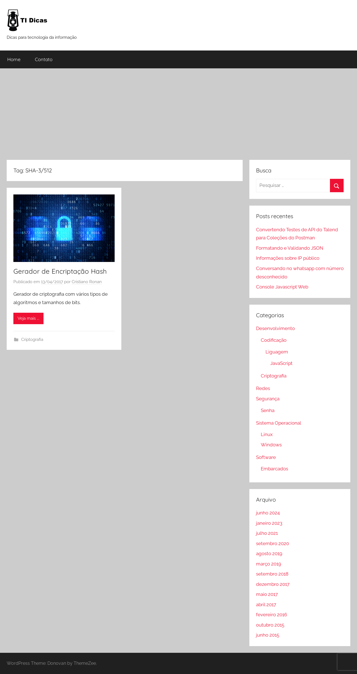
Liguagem (277, 352)
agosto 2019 (269, 553)
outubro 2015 (270, 625)
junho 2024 (268, 513)
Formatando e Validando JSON (289, 248)
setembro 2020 (272, 543)
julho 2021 (267, 533)
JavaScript (281, 363)
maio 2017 (267, 594)
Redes (263, 388)
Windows (271, 444)
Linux (267, 434)
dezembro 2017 (273, 584)
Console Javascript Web (282, 287)
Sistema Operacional (278, 423)
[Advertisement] (178, 114)
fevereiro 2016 (271, 614)
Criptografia (32, 339)
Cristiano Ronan (87, 281)
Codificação (273, 340)
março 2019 (268, 564)
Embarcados (274, 468)
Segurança (267, 398)
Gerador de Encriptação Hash (60, 271)
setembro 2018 (272, 574)
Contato (43, 59)
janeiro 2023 (269, 523)
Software (266, 457)
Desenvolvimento (275, 328)
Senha (267, 410)
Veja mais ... (28, 318)
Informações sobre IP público (287, 258)
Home (14, 59)
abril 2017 (266, 604)
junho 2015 (267, 635)
